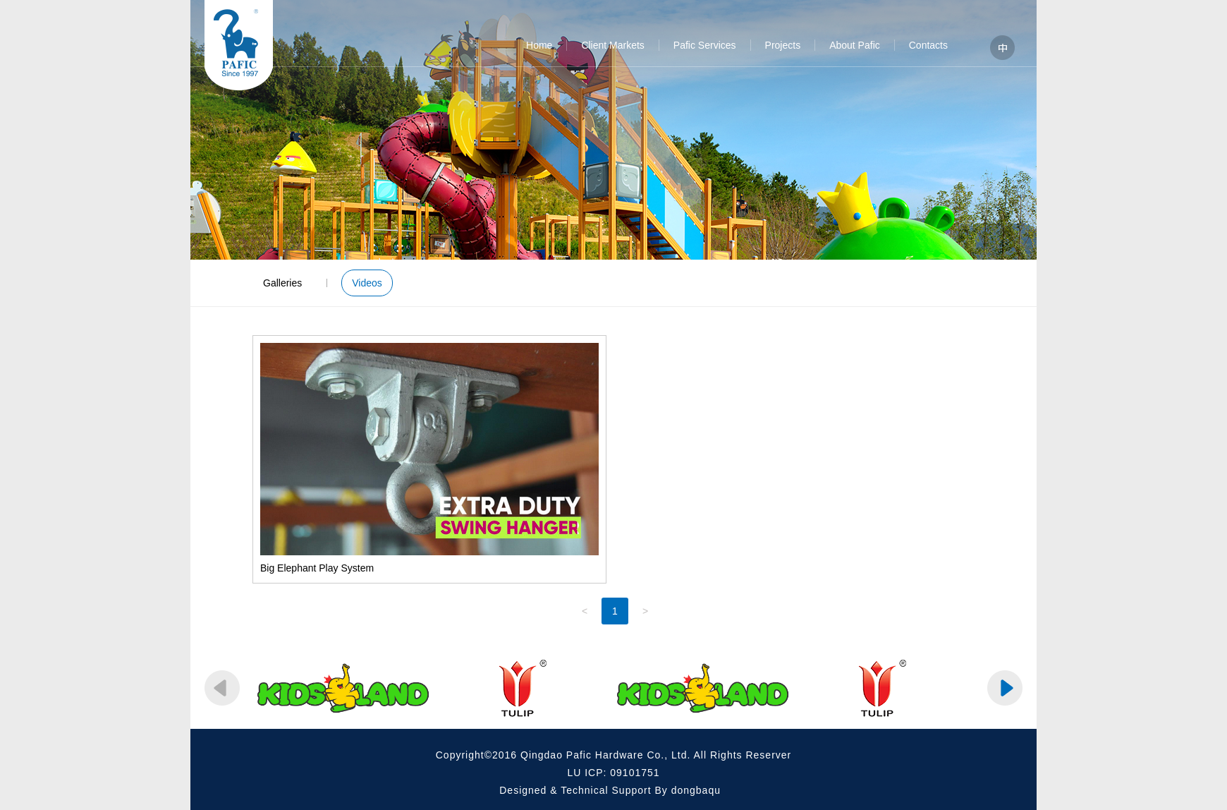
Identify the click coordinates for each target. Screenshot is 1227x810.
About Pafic (854, 45)
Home (539, 45)
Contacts (928, 45)
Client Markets (612, 45)
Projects (783, 45)
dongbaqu (696, 790)
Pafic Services (704, 45)
